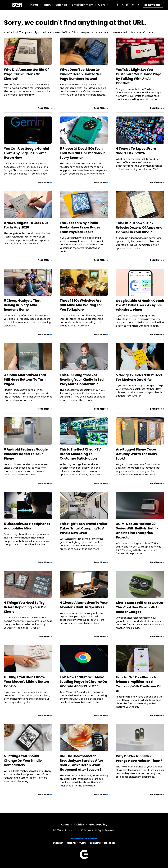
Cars (101, 5)
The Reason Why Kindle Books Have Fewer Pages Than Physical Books (80, 227)
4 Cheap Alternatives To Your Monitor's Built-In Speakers (84, 605)
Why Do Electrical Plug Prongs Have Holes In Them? (139, 758)
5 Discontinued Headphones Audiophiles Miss (27, 526)
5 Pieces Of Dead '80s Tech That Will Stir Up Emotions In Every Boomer (82, 153)
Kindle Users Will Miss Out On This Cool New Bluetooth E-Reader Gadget (139, 607)
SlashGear (109, 843)
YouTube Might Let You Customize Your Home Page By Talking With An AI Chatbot (138, 76)
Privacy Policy (98, 824)
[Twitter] (122, 5)
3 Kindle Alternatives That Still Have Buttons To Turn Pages (25, 379)
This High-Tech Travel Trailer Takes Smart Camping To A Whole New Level (84, 528)
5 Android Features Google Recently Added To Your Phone (26, 454)
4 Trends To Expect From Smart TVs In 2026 (136, 150)
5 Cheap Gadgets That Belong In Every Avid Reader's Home (22, 305)
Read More (44, 108)
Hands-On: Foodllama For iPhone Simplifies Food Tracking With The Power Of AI (138, 684)
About (65, 824)
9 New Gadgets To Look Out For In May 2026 (26, 225)
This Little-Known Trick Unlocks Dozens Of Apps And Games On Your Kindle (139, 227)
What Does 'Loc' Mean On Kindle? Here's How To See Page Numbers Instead (81, 74)
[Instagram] (127, 5)
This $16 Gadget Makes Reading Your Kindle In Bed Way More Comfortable (82, 379)
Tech (47, 5)
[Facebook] (117, 5)
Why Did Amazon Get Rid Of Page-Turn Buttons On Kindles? (26, 74)
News (34, 5)
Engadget (58, 843)
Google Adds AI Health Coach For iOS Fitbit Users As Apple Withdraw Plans (140, 305)
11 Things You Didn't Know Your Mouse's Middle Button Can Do (26, 681)
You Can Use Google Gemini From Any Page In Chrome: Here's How (26, 153)
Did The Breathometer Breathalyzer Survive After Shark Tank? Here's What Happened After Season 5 (81, 763)
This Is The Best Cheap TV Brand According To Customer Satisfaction (80, 454)
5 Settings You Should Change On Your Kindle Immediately (23, 760)
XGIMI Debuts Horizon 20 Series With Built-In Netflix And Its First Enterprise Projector (137, 530)
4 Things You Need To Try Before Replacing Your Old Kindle (25, 607)
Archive (79, 824)
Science (61, 5)
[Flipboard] (133, 5)
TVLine (82, 843)
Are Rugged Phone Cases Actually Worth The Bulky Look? (136, 454)
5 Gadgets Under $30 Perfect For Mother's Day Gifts (139, 377)
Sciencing (95, 843)
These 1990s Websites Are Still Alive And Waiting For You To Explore (81, 305)
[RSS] (138, 5)
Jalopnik (71, 843)
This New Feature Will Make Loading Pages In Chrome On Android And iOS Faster (83, 681)
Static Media (68, 830)
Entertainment (82, 5)
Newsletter (153, 4)
